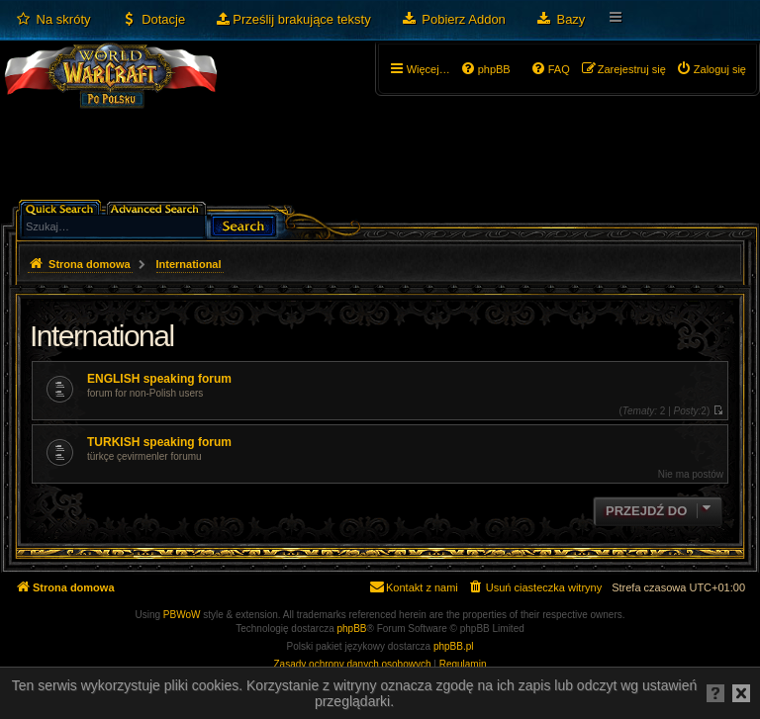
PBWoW (182, 614)
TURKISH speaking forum (159, 442)
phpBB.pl (453, 646)
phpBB (352, 628)
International (102, 335)
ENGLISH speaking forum (159, 379)
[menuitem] (53, 20)
